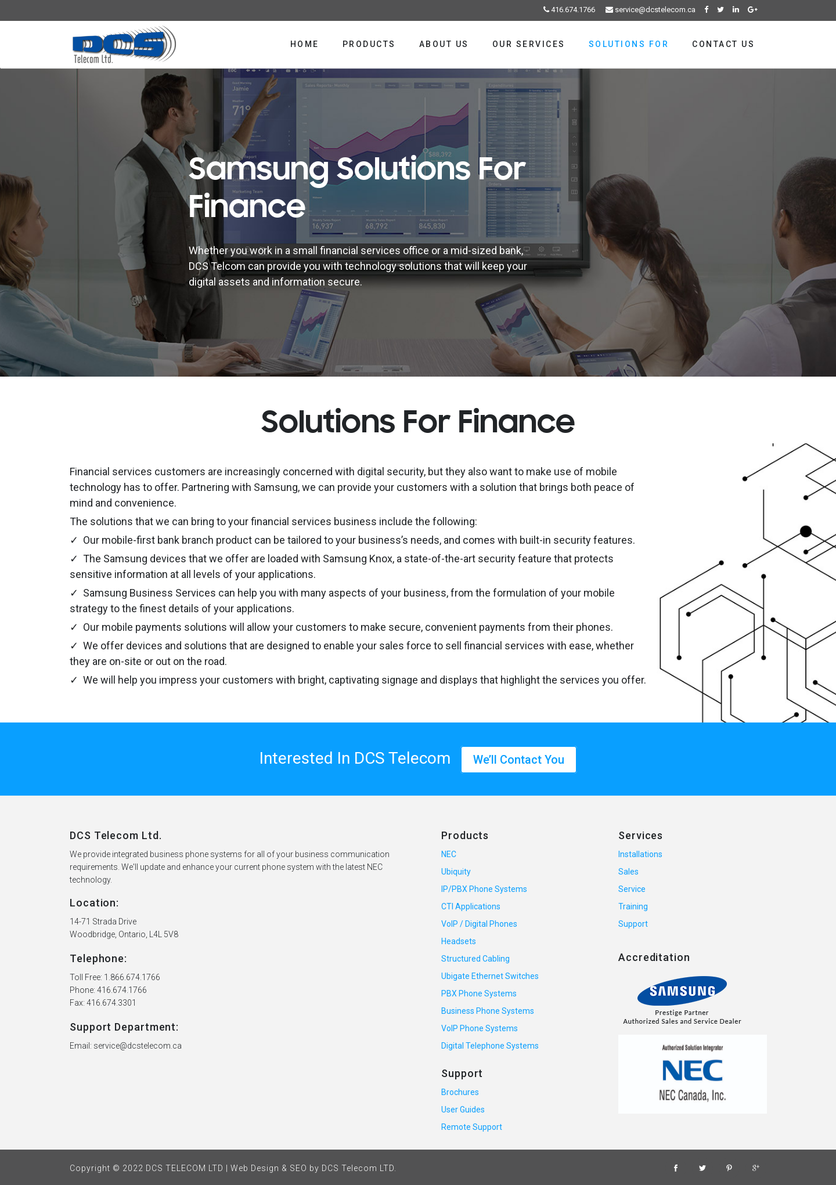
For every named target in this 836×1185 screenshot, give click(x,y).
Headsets (458, 941)
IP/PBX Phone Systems (484, 889)
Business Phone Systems (487, 1011)
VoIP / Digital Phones (479, 924)
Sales (628, 871)
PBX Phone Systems (479, 993)
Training (633, 906)
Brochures (460, 1092)
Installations (640, 854)
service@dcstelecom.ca (651, 9)
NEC (448, 854)
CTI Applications (470, 906)
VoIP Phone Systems (479, 1028)
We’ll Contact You (518, 760)
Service (632, 889)
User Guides (463, 1109)
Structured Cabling (475, 958)
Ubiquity (456, 871)
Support (633, 924)
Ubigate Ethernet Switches (490, 976)
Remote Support (471, 1127)
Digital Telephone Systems (490, 1045)
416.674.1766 (569, 9)
